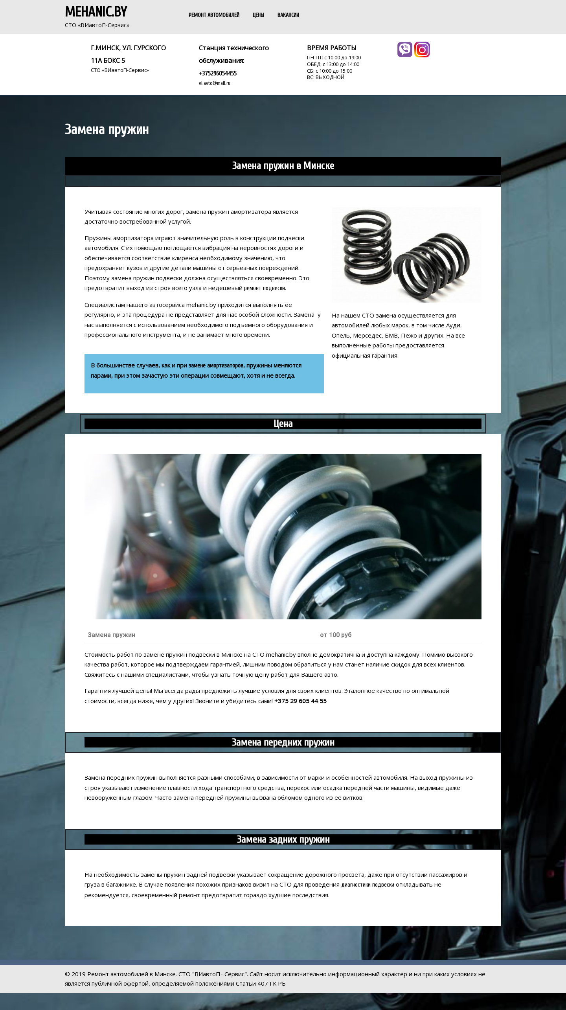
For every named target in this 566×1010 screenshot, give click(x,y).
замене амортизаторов (216, 365)
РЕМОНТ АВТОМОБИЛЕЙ (214, 15)
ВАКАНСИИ (288, 15)
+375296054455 (218, 73)
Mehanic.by (96, 12)
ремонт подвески (264, 288)
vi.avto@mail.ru (214, 83)
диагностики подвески (367, 884)
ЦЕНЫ (258, 15)
